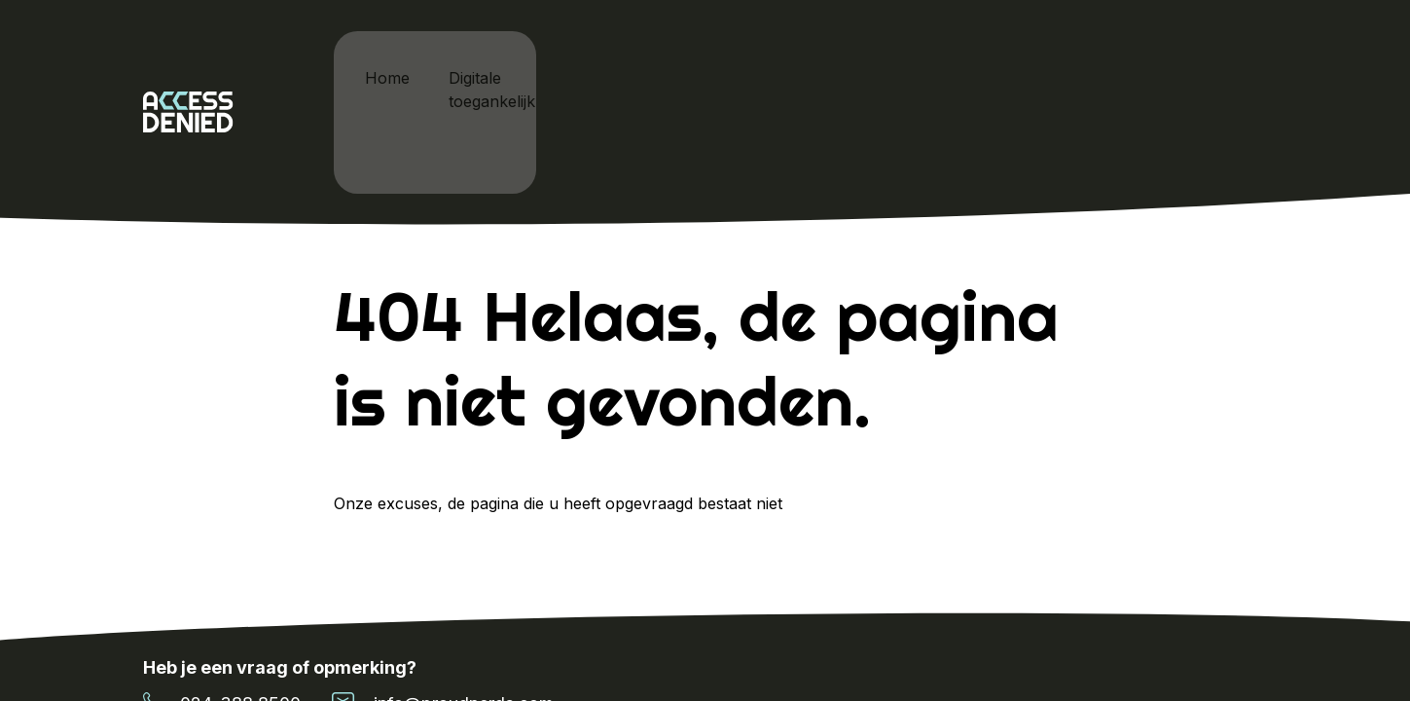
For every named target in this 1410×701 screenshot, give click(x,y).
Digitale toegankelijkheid (539, 58)
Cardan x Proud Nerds (749, 58)
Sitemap (1238, 648)
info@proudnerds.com (443, 599)
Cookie (1154, 648)
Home (391, 58)
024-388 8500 (222, 599)
